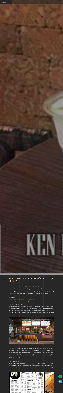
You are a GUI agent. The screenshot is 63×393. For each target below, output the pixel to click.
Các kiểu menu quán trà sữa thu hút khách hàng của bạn (22, 299)
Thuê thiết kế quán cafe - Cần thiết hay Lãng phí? (20, 301)
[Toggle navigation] (61, 2)
